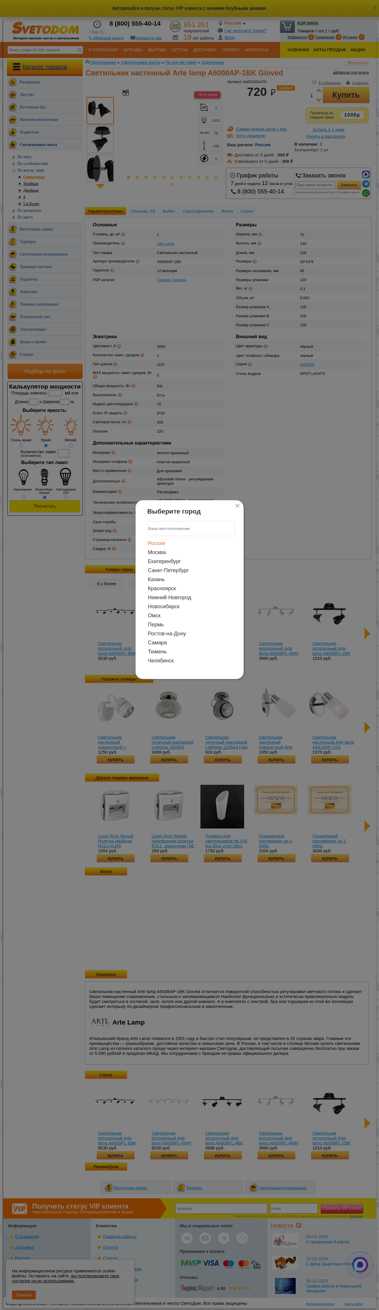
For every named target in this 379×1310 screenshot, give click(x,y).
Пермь (156, 624)
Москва (157, 552)
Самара (157, 642)
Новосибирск (164, 606)
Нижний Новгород (169, 597)
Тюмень (157, 651)
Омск (154, 615)
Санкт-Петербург (168, 570)
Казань (156, 579)
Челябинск (161, 660)
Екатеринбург (164, 561)
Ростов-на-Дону (167, 633)
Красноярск (162, 588)
